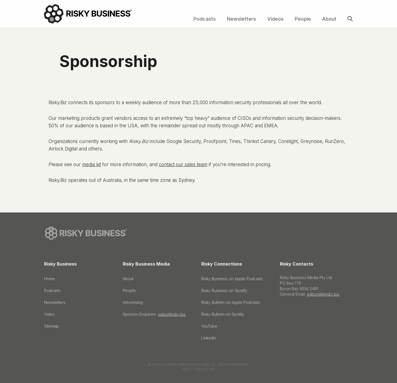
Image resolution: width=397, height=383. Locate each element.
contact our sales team (183, 164)
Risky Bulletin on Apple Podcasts (230, 303)
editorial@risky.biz (323, 295)
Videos (275, 19)
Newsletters (241, 19)
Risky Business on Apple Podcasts (232, 280)
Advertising (133, 303)
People (303, 19)
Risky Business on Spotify (224, 292)
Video (49, 315)
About (329, 19)
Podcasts (205, 19)
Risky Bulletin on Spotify (222, 315)
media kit (91, 164)
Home (49, 280)
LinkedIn (208, 339)
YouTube (209, 327)
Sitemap (51, 327)
